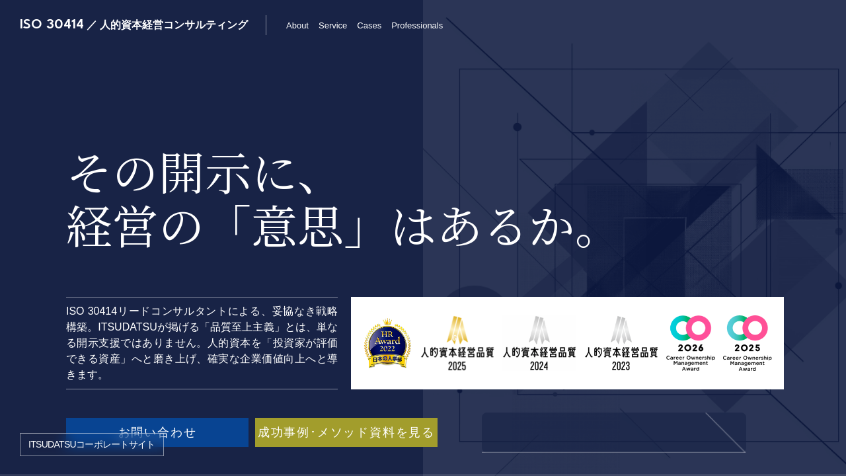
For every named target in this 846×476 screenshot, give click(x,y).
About (297, 25)
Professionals (417, 25)
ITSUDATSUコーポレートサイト (91, 444)
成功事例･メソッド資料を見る (346, 432)
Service (333, 25)
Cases (369, 25)
